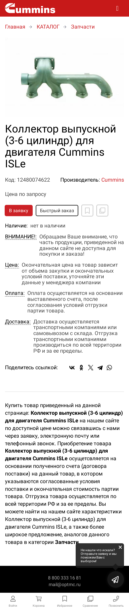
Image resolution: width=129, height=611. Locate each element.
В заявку (18, 210)
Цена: (12, 265)
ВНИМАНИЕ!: (21, 237)
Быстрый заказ (57, 210)
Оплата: (15, 293)
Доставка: (18, 322)
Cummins (112, 180)
